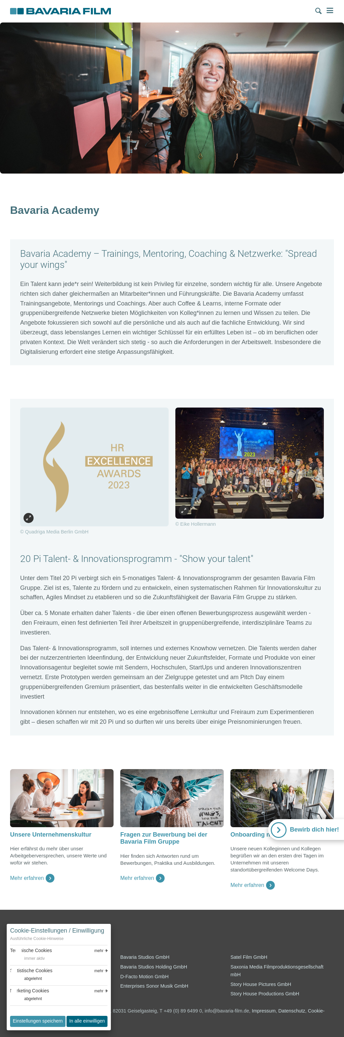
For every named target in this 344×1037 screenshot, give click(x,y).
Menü (330, 10)
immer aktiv (34, 958)
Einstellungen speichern (38, 1021)
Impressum (263, 1011)
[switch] (27, 958)
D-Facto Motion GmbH (144, 976)
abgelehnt (33, 978)
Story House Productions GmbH (264, 993)
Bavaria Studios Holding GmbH (153, 967)
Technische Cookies (31, 950)
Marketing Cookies (29, 990)
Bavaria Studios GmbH (144, 957)
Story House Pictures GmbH (260, 984)
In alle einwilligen (87, 1021)
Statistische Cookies (31, 970)
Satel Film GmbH (248, 957)
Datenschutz (291, 1011)
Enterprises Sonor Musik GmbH (154, 986)
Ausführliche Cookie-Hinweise (36, 938)
